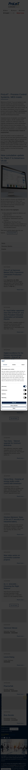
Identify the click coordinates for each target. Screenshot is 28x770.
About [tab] (23, 364)
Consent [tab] (5, 364)
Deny (14, 408)
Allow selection (14, 405)
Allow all (14, 402)
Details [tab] (14, 364)
